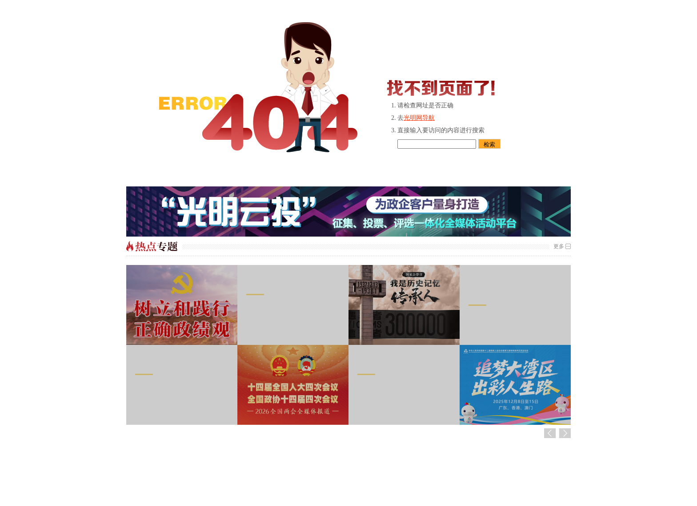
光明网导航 (419, 118)
